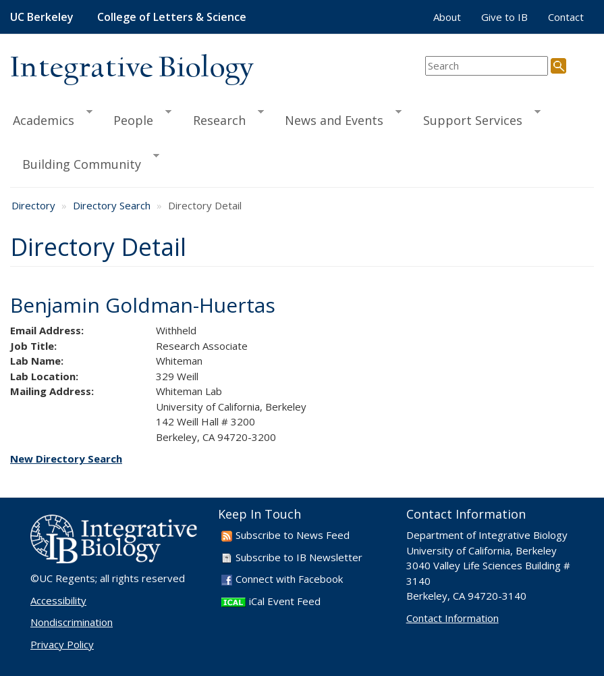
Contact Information (452, 618)
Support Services (476, 118)
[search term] (486, 66)
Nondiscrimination (71, 622)
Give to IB (504, 17)
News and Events (337, 118)
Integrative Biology (131, 68)
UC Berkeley (42, 16)
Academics (51, 118)
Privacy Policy (62, 644)
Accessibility (58, 600)
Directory (33, 205)
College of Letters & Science (171, 16)
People (136, 118)
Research (222, 118)
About (447, 17)
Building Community (84, 162)
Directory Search (111, 205)
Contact (566, 17)
